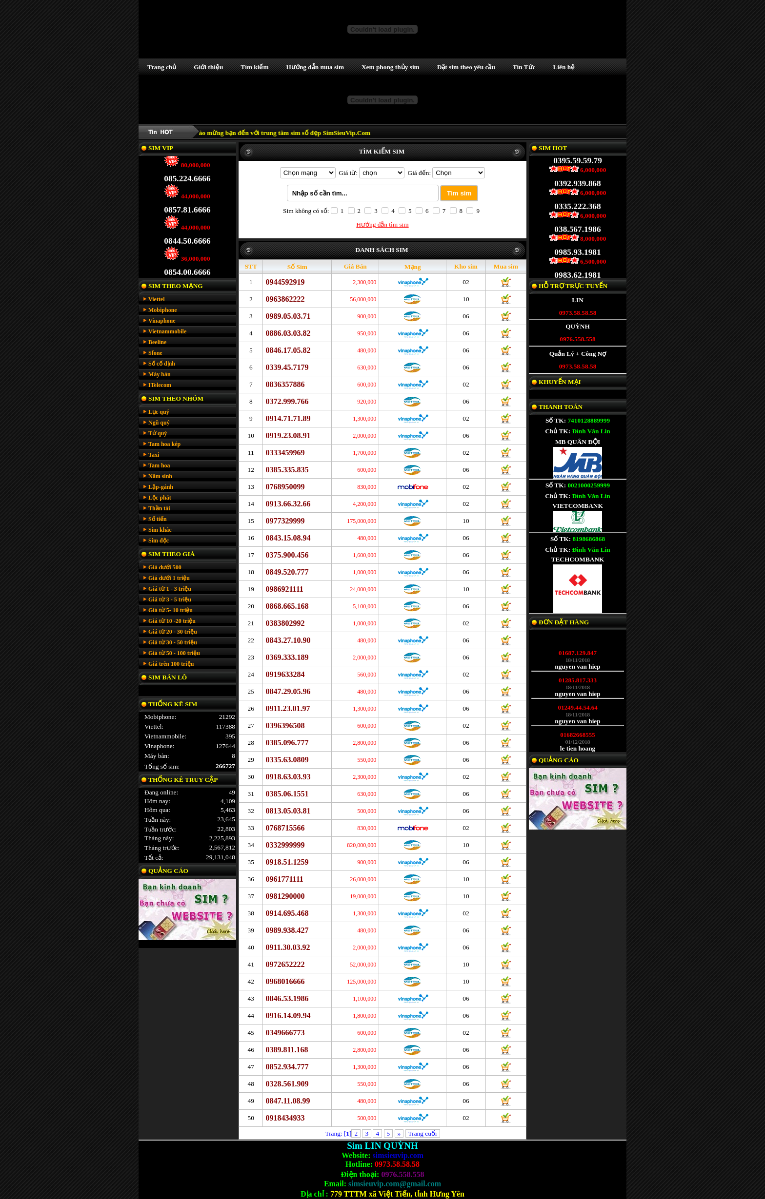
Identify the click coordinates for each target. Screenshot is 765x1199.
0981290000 (284, 896)
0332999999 (284, 845)
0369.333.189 (286, 657)
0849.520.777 (286, 572)
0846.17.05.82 (287, 350)
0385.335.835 (286, 469)
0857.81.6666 (187, 204)
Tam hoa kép (164, 444)
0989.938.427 (286, 930)
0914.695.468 (286, 913)
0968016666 (284, 981)
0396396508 (284, 725)
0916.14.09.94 (287, 1015)
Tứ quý (157, 433)
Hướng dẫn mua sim (315, 67)
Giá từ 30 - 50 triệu (172, 642)
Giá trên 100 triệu (171, 663)
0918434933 (284, 1118)
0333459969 (284, 452)
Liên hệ (564, 67)
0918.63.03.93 (287, 777)
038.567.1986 (577, 223)
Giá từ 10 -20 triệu (172, 621)
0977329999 (284, 521)
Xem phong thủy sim (391, 67)
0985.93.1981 (577, 246)
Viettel (156, 299)
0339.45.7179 (286, 367)
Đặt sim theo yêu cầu (466, 67)
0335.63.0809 (286, 759)
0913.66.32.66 (287, 504)
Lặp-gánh (160, 486)
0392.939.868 (577, 177)
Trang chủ (161, 67)
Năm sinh (160, 476)
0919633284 (284, 674)
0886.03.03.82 (287, 333)
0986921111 (284, 589)
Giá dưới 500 (164, 567)
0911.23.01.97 (287, 708)
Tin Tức (524, 67)
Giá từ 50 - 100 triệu (174, 653)
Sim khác (160, 529)
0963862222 (284, 299)
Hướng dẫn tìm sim (382, 224)
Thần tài (159, 508)
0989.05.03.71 (287, 316)
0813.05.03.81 (287, 811)
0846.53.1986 (286, 998)
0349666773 (284, 1032)
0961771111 (284, 879)
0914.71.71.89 (287, 418)
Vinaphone (162, 320)
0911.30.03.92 (287, 947)
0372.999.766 (286, 401)
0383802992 (284, 623)
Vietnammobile (167, 331)
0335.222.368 (577, 200)
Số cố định (161, 363)
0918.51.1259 (286, 862)
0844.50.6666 (187, 235)
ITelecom (159, 385)
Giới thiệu (208, 67)
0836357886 (284, 384)
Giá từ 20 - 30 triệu (172, 631)
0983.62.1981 (577, 269)
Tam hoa (159, 465)
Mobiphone (162, 310)
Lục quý (158, 411)
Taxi (153, 454)
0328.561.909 (286, 1084)
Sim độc (158, 540)
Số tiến (157, 519)
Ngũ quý (159, 422)
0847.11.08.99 (287, 1101)
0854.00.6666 (187, 266)
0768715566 (284, 828)
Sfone (155, 352)
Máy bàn (159, 374)
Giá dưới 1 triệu (169, 578)
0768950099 (284, 487)
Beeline (157, 342)
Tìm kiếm (254, 67)
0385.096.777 (286, 742)
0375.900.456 (286, 555)
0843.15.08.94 (287, 538)
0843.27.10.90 (287, 640)
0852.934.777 (286, 1067)
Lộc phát (159, 497)
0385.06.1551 (286, 794)
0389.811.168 (286, 1049)
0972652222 (284, 964)
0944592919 (284, 282)
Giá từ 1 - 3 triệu (169, 588)
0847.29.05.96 (287, 691)
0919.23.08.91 (287, 435)
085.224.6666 (187, 172)
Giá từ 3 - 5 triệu (169, 599)
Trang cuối (422, 1133)
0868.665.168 (286, 606)
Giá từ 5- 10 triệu (170, 610)
